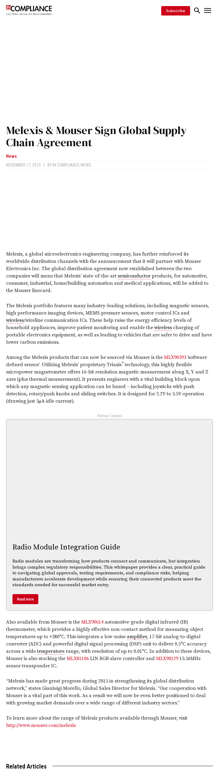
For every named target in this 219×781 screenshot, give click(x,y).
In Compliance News (72, 165)
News (11, 156)
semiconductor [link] (134, 276)
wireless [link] (15, 320)
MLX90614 (92, 622)
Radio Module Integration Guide (66, 547)
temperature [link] (50, 651)
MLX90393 (175, 357)
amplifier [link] (137, 637)
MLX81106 (78, 658)
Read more (25, 599)
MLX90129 (167, 658)
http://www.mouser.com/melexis (41, 725)
